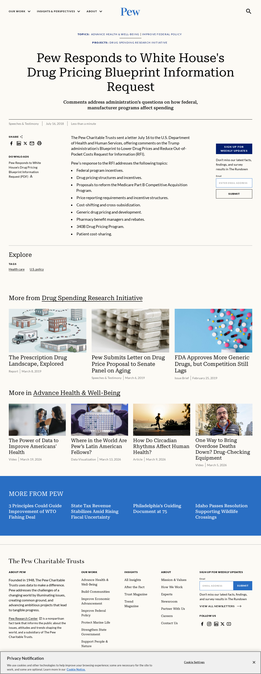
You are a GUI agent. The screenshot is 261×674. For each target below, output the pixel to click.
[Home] (46, 561)
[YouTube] (228, 624)
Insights (131, 572)
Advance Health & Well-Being (76, 392)
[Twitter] (222, 624)
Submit (234, 193)
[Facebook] (202, 624)
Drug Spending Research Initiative (92, 298)
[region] (130, 662)
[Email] (234, 183)
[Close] (254, 662)
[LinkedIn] (216, 624)
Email (219, 176)
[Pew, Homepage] (130, 11)
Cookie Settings (194, 662)
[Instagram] (209, 624)
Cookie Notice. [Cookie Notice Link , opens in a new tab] (76, 669)
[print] (39, 143)
